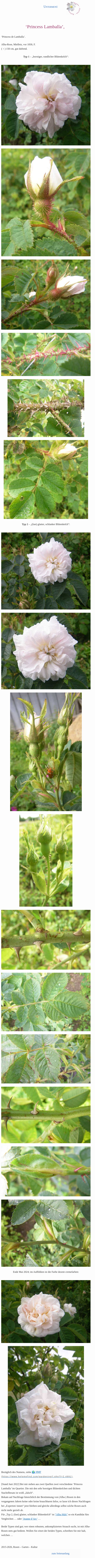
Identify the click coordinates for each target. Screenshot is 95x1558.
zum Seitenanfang (60, 1553)
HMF (38, 1472)
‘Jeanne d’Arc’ (29, 1518)
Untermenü (51, 6)
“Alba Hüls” (61, 1514)
